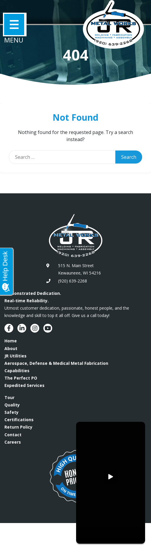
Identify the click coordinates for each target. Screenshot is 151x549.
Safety (11, 412)
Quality (12, 405)
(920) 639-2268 (72, 281)
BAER (36, 539)
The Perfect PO (20, 378)
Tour (9, 397)
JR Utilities (15, 356)
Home (10, 341)
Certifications (19, 419)
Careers (12, 442)
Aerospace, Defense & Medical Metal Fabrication (56, 363)
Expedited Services (24, 385)
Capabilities (16, 370)
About (10, 348)
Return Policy (18, 427)
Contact (13, 434)
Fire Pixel (57, 539)
